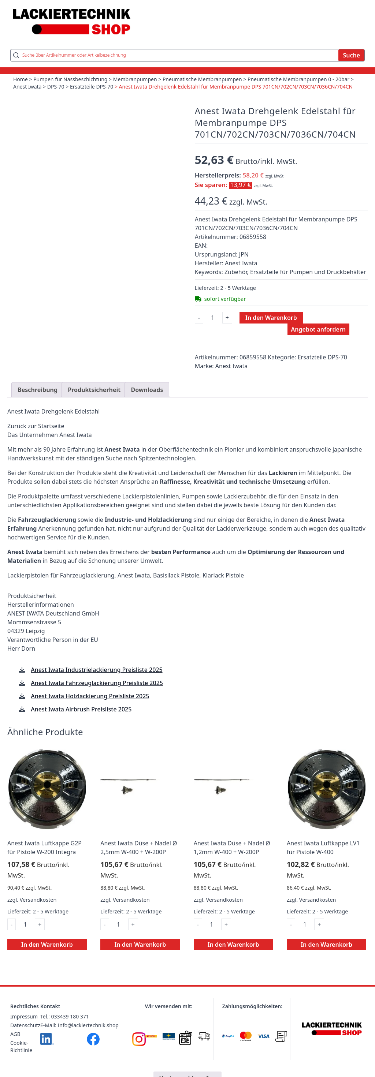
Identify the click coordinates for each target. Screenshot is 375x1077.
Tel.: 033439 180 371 (64, 1016)
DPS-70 (55, 86)
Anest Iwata (27, 86)
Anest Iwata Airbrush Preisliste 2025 (81, 709)
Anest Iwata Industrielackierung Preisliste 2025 (96, 670)
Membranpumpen (135, 79)
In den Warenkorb (271, 318)
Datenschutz (25, 1025)
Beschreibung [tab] (37, 390)
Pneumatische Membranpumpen (202, 79)
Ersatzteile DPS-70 (91, 86)
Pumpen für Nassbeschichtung (70, 79)
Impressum (24, 1016)
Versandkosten (38, 899)
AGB (15, 1034)
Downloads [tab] (147, 390)
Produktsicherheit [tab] (94, 390)
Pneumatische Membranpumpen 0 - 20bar (298, 79)
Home (20, 79)
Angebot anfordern (318, 329)
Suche (351, 55)
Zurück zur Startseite (35, 426)
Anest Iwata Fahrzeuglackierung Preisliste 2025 (97, 683)
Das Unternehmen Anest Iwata (49, 435)
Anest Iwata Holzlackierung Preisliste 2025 (90, 696)
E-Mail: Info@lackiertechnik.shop (79, 1025)
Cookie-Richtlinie (21, 1046)
